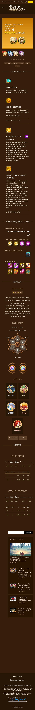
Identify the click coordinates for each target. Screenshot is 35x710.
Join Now (30, 1)
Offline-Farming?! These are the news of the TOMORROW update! (20, 559)
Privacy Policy (7, 685)
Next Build (23, 438)
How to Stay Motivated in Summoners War (24, 599)
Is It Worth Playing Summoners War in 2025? (24, 610)
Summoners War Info (17, 680)
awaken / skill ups (18, 63)
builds (27, 63)
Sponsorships (27, 685)
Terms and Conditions (17, 685)
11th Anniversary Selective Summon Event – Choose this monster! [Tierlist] (24, 572)
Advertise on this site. (17, 707)
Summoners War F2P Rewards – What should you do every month (24, 586)
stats (17, 66)
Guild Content (17, 292)
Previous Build (13, 438)
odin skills (8, 63)
